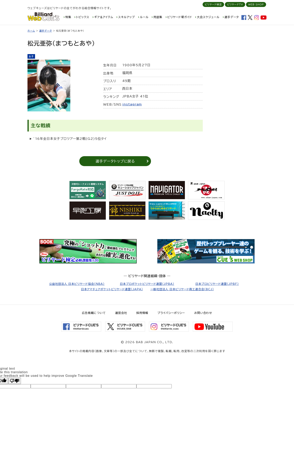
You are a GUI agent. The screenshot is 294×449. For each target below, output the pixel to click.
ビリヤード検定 (213, 4)
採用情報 (142, 313)
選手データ (231, 17)
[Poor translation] (14, 381)
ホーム (31, 30)
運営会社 (121, 313)
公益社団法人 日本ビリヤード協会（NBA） (77, 283)
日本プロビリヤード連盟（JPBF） (217, 283)
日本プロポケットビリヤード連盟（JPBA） (147, 283)
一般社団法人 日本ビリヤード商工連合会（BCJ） (182, 289)
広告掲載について (94, 313)
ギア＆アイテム (103, 17)
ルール (144, 17)
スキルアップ (126, 17)
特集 (68, 17)
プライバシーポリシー (171, 313)
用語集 (157, 17)
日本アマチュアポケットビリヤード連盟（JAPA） (112, 289)
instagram (132, 104)
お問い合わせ (203, 313)
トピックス (82, 17)
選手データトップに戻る (115, 161)
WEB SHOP (256, 4)
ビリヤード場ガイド (179, 17)
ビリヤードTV (235, 4)
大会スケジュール (208, 17)
